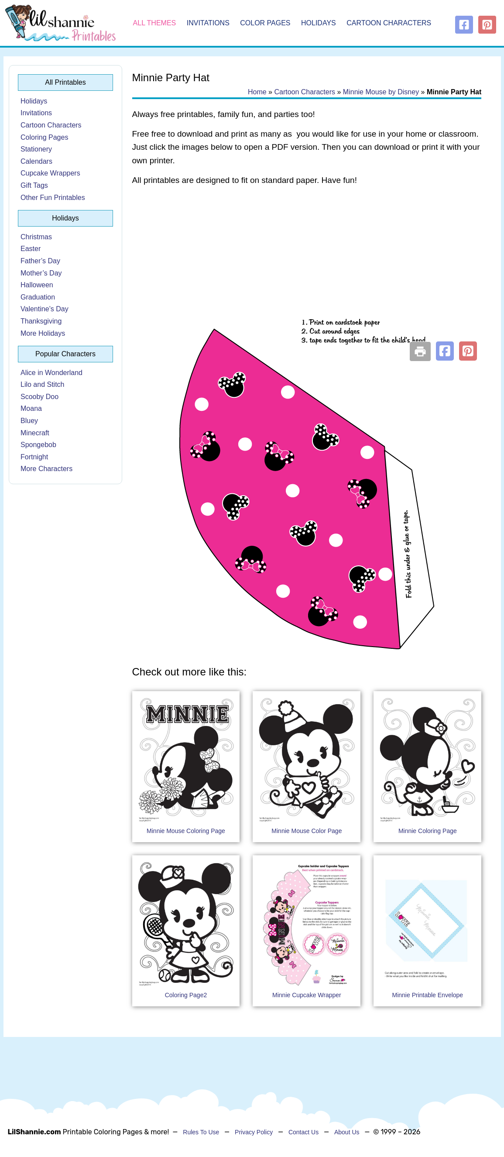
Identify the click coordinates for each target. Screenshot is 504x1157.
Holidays (318, 23)
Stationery (36, 149)
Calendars (36, 161)
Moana (31, 408)
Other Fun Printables (53, 197)
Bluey (29, 420)
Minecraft (35, 433)
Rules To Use (201, 1132)
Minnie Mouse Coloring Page (186, 830)
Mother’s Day (41, 273)
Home (257, 92)
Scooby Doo (39, 396)
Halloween (37, 285)
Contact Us (303, 1132)
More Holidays (43, 333)
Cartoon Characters (388, 23)
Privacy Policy (254, 1132)
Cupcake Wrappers (50, 173)
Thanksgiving (41, 321)
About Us (347, 1132)
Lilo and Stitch (43, 384)
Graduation (38, 297)
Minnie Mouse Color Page (306, 830)
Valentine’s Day (45, 309)
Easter (31, 248)
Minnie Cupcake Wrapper (306, 995)
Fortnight (34, 457)
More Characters (46, 468)
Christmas (36, 237)
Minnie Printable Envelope (427, 995)
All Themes (154, 23)
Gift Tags (34, 185)
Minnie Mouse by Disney (381, 92)
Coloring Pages (44, 137)
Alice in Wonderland (51, 372)
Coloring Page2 (186, 995)
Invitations (208, 23)
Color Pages (265, 23)
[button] (445, 351)
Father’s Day (40, 261)
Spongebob (38, 444)
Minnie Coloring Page (427, 830)
